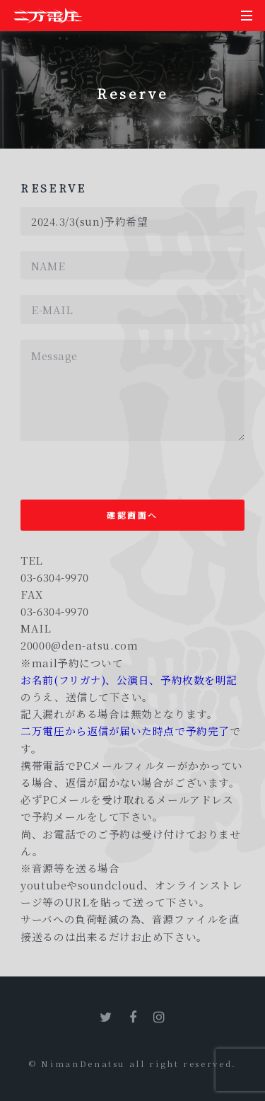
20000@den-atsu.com (79, 645)
